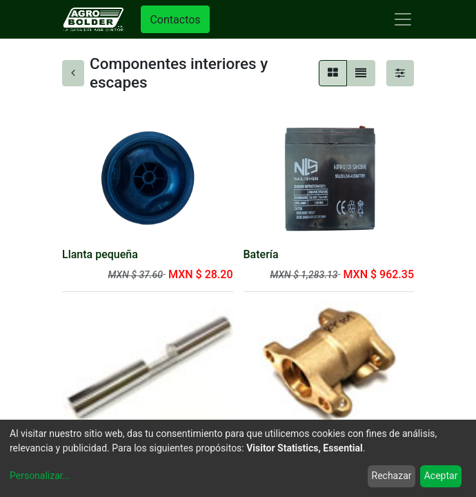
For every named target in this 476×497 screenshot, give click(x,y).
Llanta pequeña (100, 254)
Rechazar (392, 475)
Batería (261, 254)
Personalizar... (40, 475)
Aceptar (441, 475)
